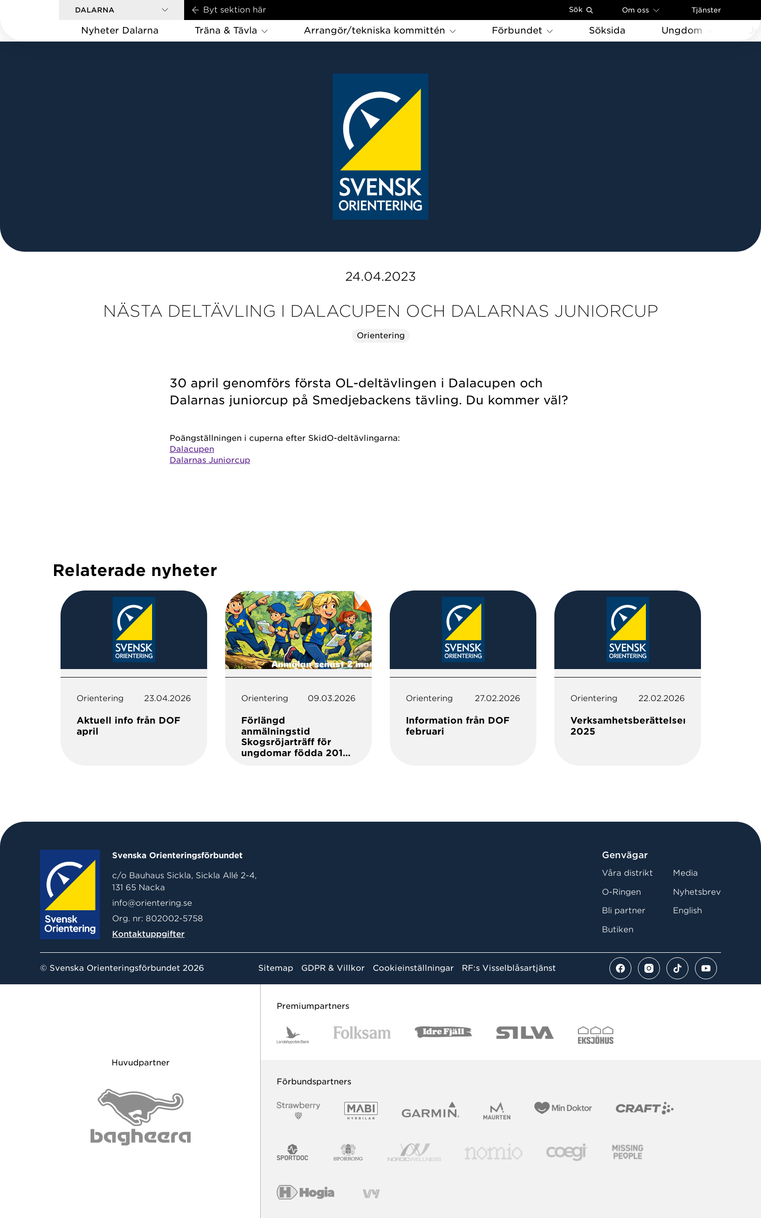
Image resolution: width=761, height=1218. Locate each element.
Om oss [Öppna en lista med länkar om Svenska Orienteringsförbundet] (640, 10)
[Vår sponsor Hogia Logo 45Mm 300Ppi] (305, 1193)
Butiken (617, 929)
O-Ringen (621, 892)
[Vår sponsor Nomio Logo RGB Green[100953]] (493, 1152)
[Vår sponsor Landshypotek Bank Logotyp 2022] (293, 1035)
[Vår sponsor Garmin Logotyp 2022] (430, 1110)
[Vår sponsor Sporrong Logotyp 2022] (348, 1152)
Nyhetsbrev (697, 892)
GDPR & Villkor (333, 968)
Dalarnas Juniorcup (210, 460)
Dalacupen (192, 449)
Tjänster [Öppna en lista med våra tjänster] (706, 10)
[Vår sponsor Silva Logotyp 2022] (525, 1035)
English (687, 910)
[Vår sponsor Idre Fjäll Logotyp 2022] (443, 1035)
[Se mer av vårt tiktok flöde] (677, 968)
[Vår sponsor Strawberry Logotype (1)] (299, 1110)
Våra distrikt (627, 873)
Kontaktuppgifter (148, 934)
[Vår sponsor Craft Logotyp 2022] (644, 1110)
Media (685, 873)
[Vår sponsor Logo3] (566, 1152)
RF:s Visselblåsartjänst (509, 968)
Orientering (381, 335)
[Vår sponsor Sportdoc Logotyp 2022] (293, 1152)
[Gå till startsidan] (45, 21)
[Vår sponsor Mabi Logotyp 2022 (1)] (361, 1110)
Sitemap (275, 968)
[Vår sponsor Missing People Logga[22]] (627, 1152)
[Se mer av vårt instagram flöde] (649, 968)
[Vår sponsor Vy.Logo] (371, 1193)
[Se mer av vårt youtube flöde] (706, 968)
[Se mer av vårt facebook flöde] (620, 968)
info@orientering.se (152, 903)
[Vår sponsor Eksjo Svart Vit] (595, 1035)
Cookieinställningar (413, 968)
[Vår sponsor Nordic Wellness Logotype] (414, 1152)
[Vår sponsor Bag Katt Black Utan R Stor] (141, 1117)
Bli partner (623, 910)
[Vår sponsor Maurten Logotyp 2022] (496, 1110)
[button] (121, 10)
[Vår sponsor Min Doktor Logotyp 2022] (563, 1110)
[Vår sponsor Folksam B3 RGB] (362, 1035)
